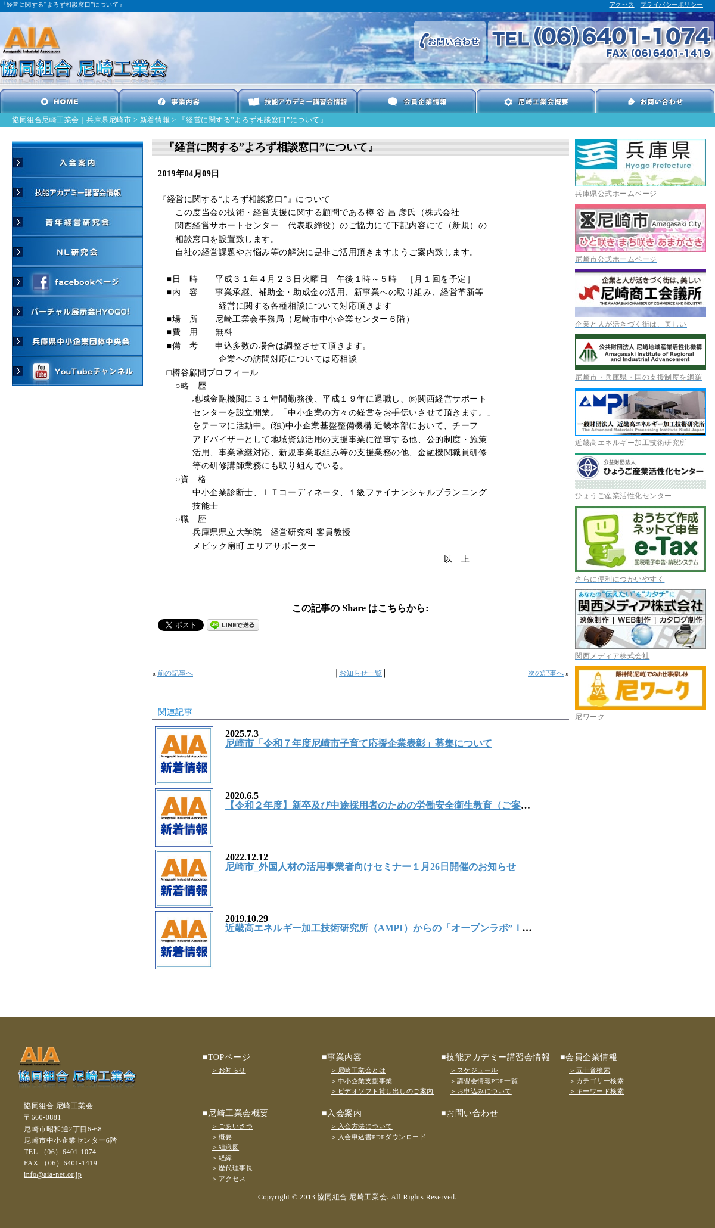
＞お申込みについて (481, 1091)
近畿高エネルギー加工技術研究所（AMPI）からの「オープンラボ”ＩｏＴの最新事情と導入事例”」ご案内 (452, 928)
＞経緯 (222, 1157)
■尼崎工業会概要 (236, 1113)
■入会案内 (342, 1113)
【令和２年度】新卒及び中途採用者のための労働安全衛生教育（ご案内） (382, 805)
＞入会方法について (362, 1126)
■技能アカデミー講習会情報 (495, 1057)
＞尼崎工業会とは (358, 1070)
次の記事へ (546, 673)
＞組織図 (225, 1147)
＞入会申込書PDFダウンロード (378, 1136)
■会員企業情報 (588, 1057)
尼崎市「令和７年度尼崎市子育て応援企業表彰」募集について (358, 743)
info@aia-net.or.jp (53, 1174)
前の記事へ (175, 673)
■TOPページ (226, 1057)
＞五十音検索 (589, 1070)
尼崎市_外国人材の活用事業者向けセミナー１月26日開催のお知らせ (370, 867)
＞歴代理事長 (232, 1167)
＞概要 (222, 1136)
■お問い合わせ (469, 1113)
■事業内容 (342, 1057)
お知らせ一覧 (360, 673)
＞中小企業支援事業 (362, 1080)
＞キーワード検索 (596, 1091)
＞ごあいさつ (232, 1126)
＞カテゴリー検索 (596, 1080)
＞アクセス (229, 1178)
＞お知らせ (229, 1070)
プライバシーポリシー (672, 4)
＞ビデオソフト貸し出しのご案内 (382, 1091)
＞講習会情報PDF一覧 (484, 1080)
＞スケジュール (474, 1070)
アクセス (622, 4)
